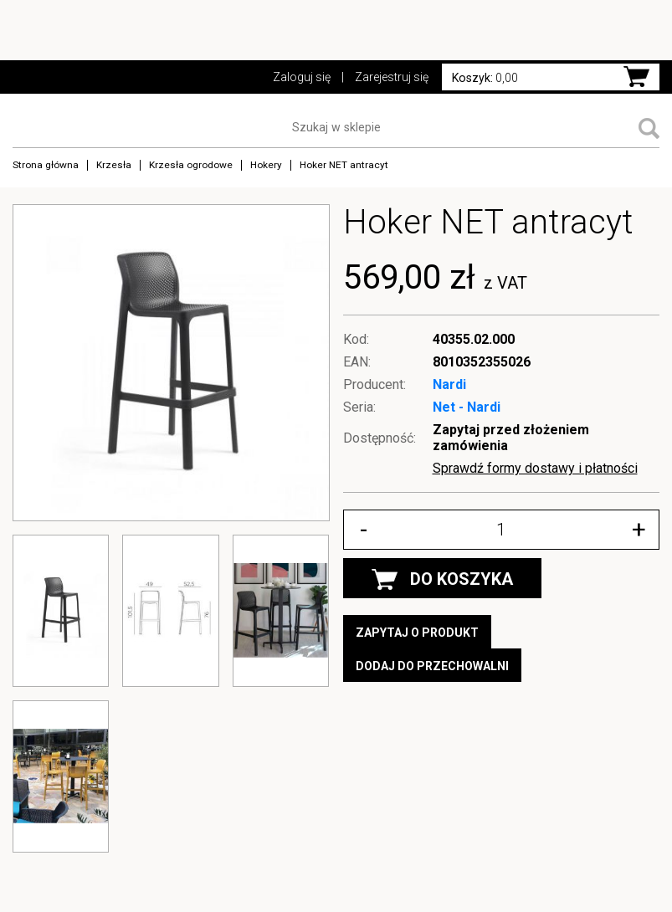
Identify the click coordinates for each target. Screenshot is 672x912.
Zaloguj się (302, 77)
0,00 (485, 78)
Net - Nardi (466, 407)
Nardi (449, 384)
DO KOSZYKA (442, 579)
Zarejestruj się (391, 77)
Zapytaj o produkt (417, 632)
